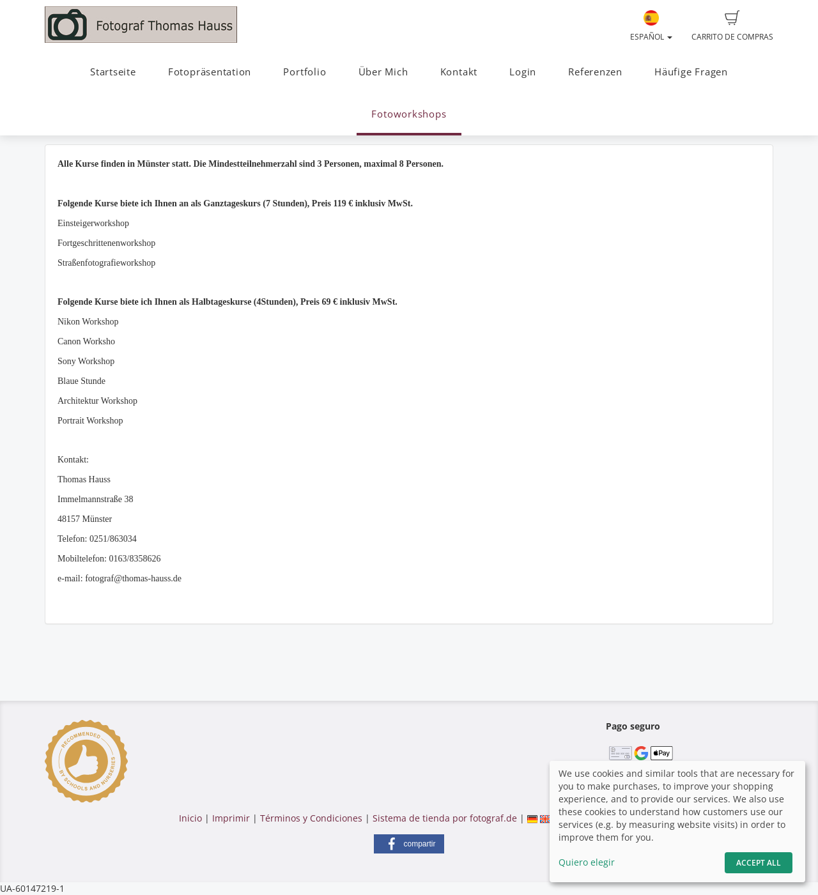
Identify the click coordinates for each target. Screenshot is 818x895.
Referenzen (595, 72)
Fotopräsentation (209, 72)
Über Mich (383, 72)
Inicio (190, 818)
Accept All (758, 862)
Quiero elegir (587, 862)
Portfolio (304, 72)
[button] (409, 843)
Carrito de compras (732, 26)
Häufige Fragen (691, 72)
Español (651, 26)
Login (522, 72)
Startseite (113, 72)
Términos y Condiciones (311, 818)
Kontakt (458, 72)
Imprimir (231, 818)
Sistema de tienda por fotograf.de (445, 818)
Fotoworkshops (408, 114)
